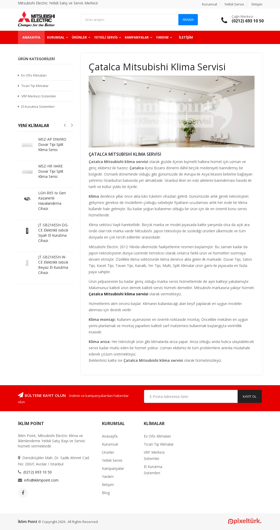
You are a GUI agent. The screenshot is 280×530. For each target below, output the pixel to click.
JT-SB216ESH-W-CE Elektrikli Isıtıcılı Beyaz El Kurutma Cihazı (53, 264)
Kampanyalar (137, 37)
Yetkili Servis (234, 4)
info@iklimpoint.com (41, 480)
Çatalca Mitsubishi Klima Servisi (125, 154)
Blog (106, 492)
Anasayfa (31, 37)
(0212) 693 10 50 (37, 472)
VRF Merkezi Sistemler (38, 96)
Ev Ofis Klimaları (34, 75)
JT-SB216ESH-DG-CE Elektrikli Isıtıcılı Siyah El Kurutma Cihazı (53, 232)
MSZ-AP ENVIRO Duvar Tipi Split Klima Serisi (52, 144)
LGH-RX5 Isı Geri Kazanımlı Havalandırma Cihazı (52, 200)
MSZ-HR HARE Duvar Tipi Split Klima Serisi (50, 171)
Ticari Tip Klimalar (35, 85)
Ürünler (79, 37)
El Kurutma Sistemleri (38, 106)
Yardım (162, 37)
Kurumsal (209, 4)
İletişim (256, 4)
